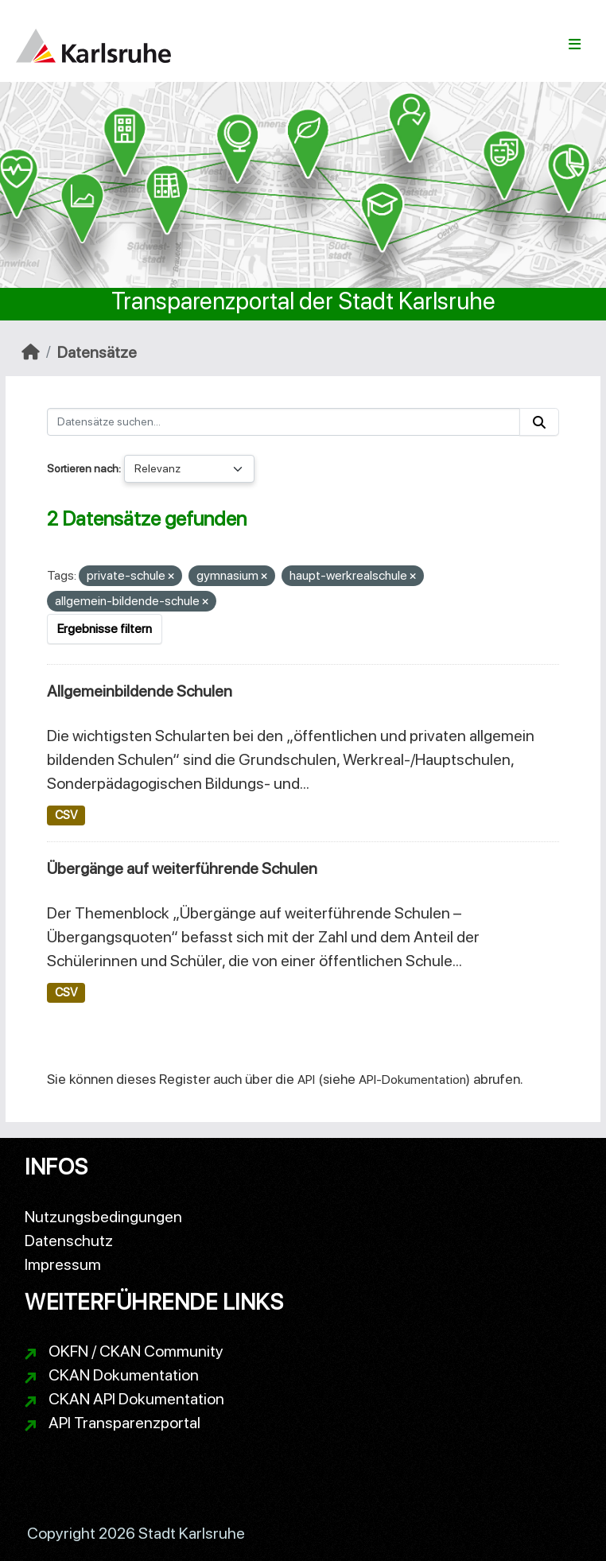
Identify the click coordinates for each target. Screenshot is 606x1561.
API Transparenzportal (124, 1422)
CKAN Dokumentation (124, 1374)
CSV (66, 815)
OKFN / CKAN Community (136, 1351)
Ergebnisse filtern (104, 628)
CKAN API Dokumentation (136, 1398)
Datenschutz (69, 1240)
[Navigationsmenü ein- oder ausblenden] (574, 44)
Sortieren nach (82, 468)
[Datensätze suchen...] (283, 422)
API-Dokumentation (412, 1079)
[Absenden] (539, 422)
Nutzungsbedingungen (103, 1216)
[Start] (30, 352)
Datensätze (97, 352)
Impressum (63, 1264)
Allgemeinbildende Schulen (139, 691)
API (306, 1079)
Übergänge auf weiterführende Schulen (182, 868)
